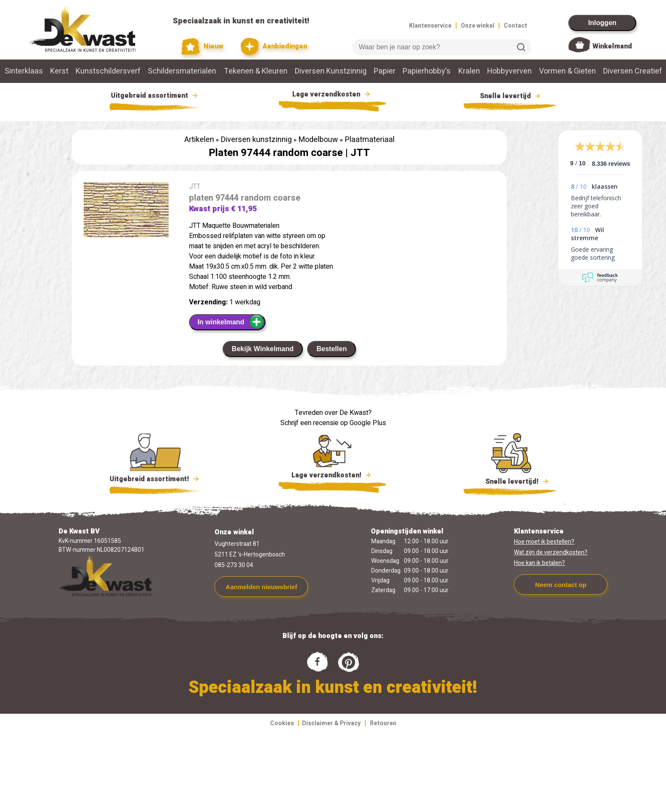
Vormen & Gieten (567, 71)
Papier (384, 71)
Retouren (383, 723)
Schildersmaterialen (182, 71)
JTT (360, 152)
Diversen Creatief (632, 71)
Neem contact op (561, 584)
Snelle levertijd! (511, 480)
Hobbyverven (509, 71)
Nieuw (202, 46)
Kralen (469, 71)
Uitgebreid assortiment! (155, 479)
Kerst (59, 71)
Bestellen (331, 348)
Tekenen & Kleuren (256, 71)
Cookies (282, 723)
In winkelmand (231, 321)
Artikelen (199, 139)
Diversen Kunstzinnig (331, 71)
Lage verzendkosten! (332, 476)
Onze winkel (477, 25)
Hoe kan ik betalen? (539, 563)
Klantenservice (430, 25)
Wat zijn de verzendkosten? (550, 552)
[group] (126, 211)
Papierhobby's (427, 71)
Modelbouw (318, 139)
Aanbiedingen (273, 46)
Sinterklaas (24, 71)
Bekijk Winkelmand (263, 348)
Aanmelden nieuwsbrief (261, 586)
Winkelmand (612, 46)
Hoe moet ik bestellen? (544, 541)
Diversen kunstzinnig (256, 139)
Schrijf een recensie (309, 423)
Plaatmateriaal (370, 139)
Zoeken (521, 47)
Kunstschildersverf (108, 71)
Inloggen (602, 22)
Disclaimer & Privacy (331, 723)
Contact (515, 25)
